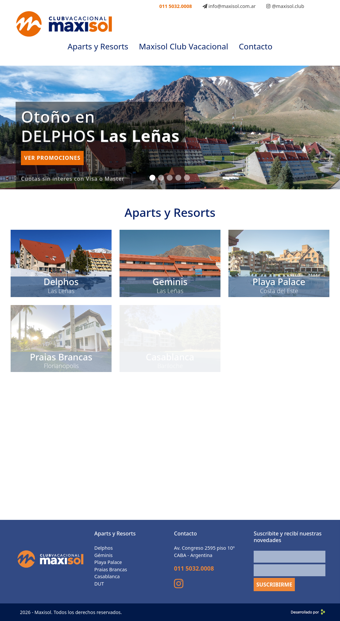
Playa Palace (108, 562)
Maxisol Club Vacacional (183, 46)
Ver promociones (52, 157)
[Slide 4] (178, 177)
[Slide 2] (161, 177)
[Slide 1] (152, 177)
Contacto (255, 46)
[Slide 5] (187, 177)
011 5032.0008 (175, 6)
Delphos (103, 548)
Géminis (103, 555)
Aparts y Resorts (97, 46)
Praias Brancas (110, 569)
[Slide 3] (170, 177)
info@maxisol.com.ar (229, 6)
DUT (99, 584)
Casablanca (107, 576)
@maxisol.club (285, 6)
